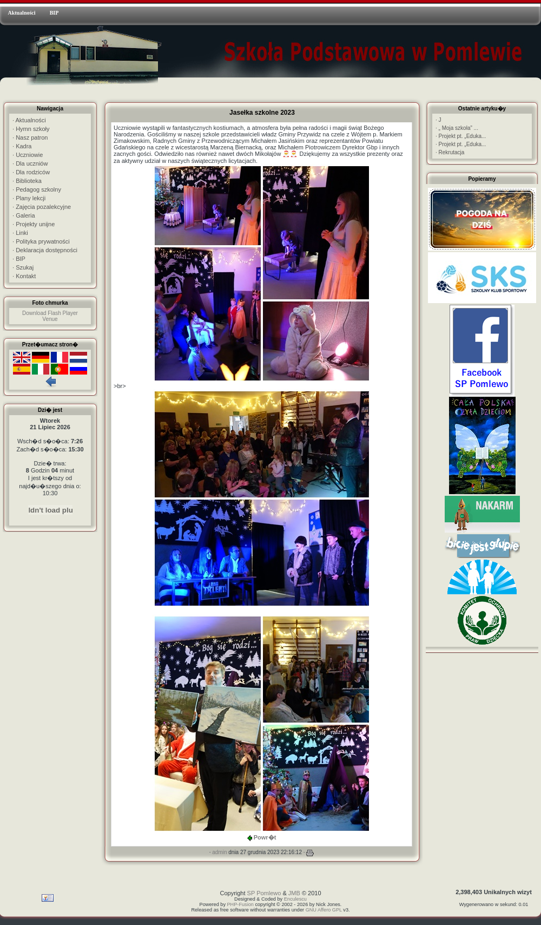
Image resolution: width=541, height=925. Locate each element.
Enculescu (295, 899)
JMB (294, 893)
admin (219, 852)
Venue (49, 319)
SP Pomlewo (264, 893)
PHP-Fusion (240, 904)
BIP (54, 13)
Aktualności (21, 13)
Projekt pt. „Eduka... (461, 136)
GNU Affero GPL (324, 910)
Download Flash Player (50, 313)
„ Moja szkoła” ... (457, 128)
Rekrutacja (450, 152)
